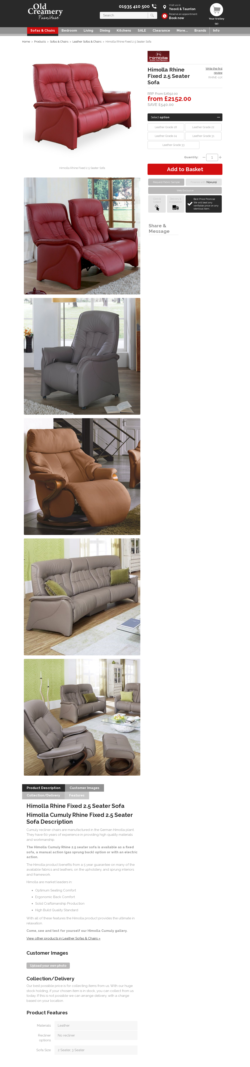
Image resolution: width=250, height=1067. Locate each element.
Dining (105, 30)
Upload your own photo (48, 965)
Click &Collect (157, 204)
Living (88, 30)
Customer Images (84, 788)
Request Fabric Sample (166, 182)
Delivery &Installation (175, 204)
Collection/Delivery (43, 795)
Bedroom (69, 30)
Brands (200, 30)
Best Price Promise (207, 203)
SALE (142, 30)
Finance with (204, 182)
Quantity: (191, 157)
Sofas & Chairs (42, 30)
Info (216, 30)
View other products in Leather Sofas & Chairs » (63, 938)
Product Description (43, 788)
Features (77, 795)
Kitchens (124, 30)
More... (182, 30)
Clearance (161, 30)
